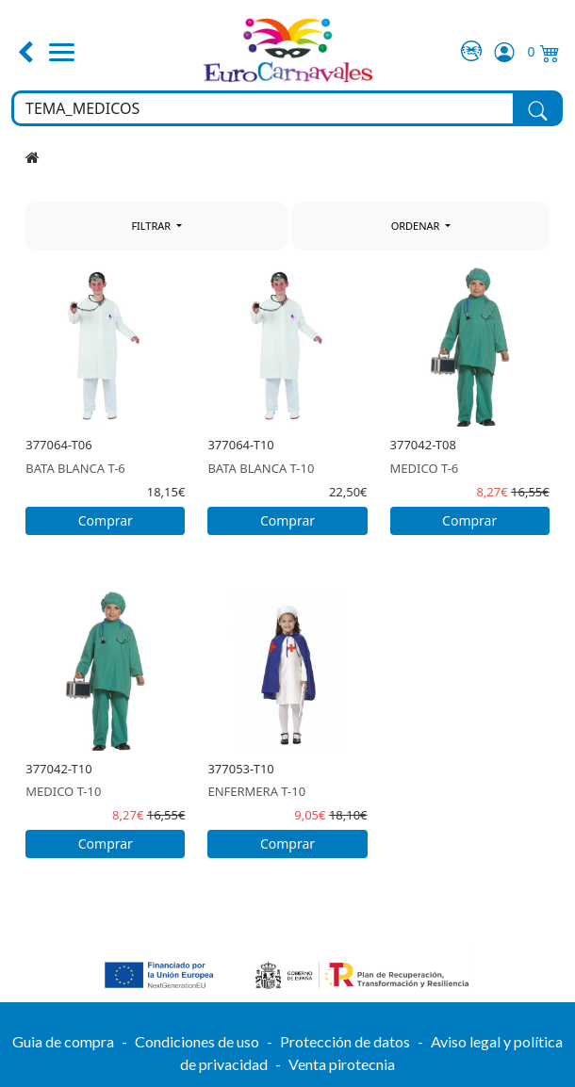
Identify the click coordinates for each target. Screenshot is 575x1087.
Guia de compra (63, 1041)
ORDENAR (417, 226)
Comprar (105, 520)
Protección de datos (345, 1041)
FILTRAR (152, 226)
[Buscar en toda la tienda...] (263, 108)
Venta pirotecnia (341, 1064)
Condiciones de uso (197, 1041)
